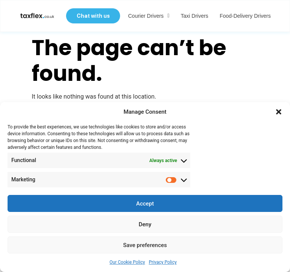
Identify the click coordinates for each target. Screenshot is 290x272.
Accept (145, 203)
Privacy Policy (163, 262)
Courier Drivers (147, 16)
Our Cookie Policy (127, 262)
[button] (278, 112)
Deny (145, 224)
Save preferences (145, 245)
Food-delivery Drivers (244, 16)
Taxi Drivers (194, 16)
